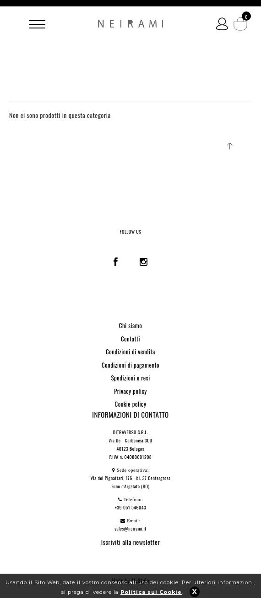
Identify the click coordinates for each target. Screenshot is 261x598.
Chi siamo (130, 325)
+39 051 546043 (131, 507)
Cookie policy (131, 403)
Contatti (130, 338)
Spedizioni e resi (130, 377)
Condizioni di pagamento (130, 364)
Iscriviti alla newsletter (130, 542)
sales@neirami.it (130, 528)
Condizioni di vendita (130, 351)
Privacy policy (130, 391)
